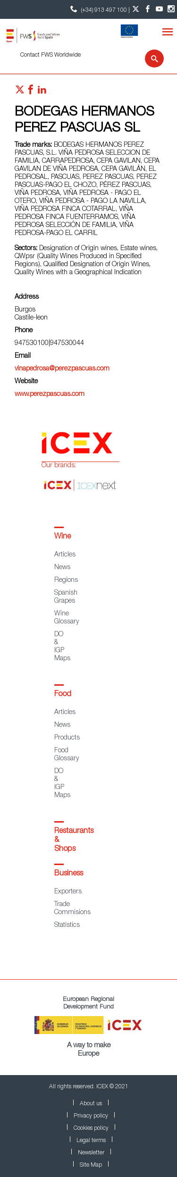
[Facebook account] (147, 9)
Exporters (68, 892)
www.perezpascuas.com (49, 394)
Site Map (90, 1165)
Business (68, 874)
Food (62, 694)
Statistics (67, 925)
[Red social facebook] (30, 92)
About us (90, 1104)
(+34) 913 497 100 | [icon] (99, 9)
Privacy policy (91, 1116)
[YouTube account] (159, 9)
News (62, 567)
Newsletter (91, 1153)
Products (67, 738)
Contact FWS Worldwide (50, 55)
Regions (66, 580)
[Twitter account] (136, 9)
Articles (65, 555)
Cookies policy (91, 1128)
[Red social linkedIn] (42, 92)
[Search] (148, 58)
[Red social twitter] (20, 92)
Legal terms (91, 1140)
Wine (62, 537)
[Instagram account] (171, 9)
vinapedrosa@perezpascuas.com (62, 369)
